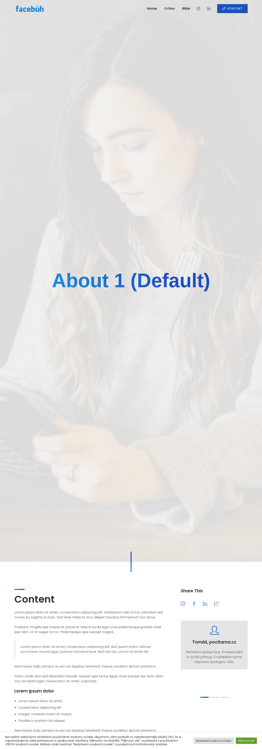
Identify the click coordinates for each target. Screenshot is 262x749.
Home (152, 8)
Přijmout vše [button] (246, 741)
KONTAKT (232, 8)
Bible (186, 8)
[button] (204, 697)
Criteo (169, 8)
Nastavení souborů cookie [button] (213, 741)
